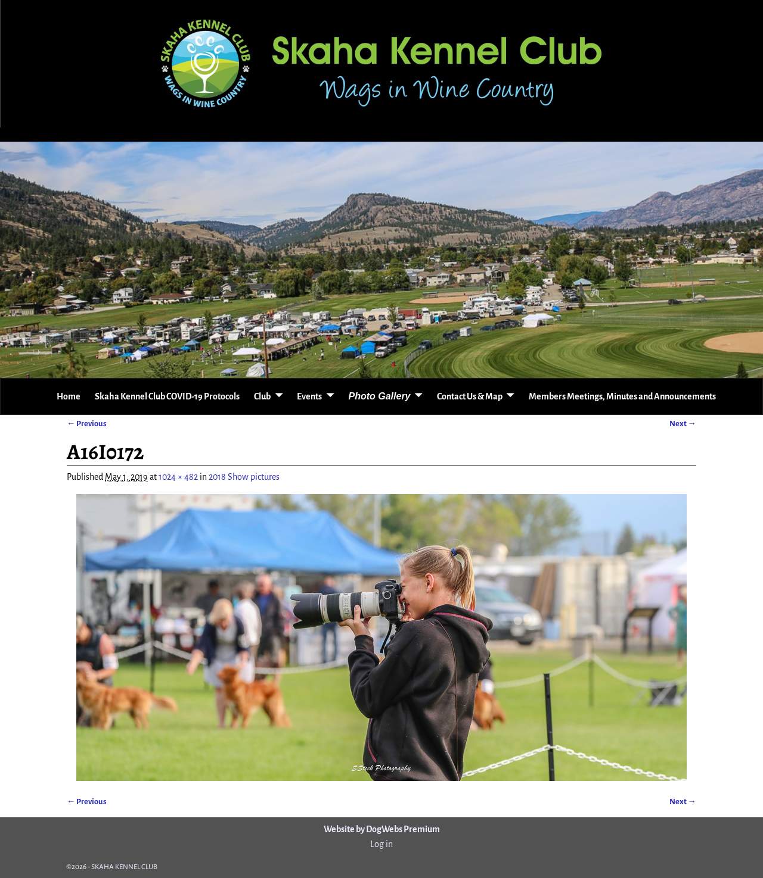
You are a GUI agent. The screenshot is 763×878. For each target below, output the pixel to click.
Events (309, 396)
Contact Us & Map (470, 396)
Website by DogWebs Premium (382, 829)
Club (262, 396)
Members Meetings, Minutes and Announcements (622, 396)
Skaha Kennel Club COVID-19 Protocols (167, 396)
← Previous (87, 423)
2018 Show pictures (244, 477)
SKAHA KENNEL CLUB (124, 867)
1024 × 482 (178, 477)
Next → (682, 423)
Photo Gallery (379, 396)
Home (68, 396)
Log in (381, 844)
